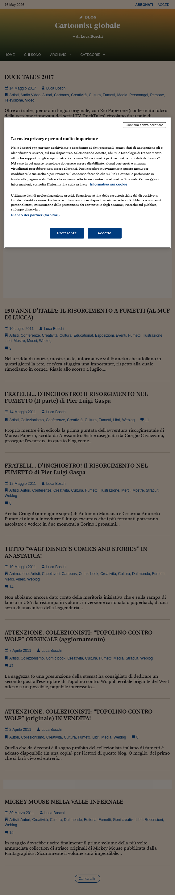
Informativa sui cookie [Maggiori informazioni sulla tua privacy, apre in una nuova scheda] (108, 184)
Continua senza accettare (144, 125)
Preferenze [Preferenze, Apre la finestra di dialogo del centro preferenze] (67, 233)
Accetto (105, 233)
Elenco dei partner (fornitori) (35, 215)
